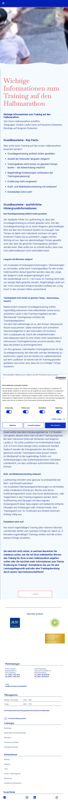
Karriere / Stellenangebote (12, 774)
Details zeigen (57, 419)
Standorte (7, 764)
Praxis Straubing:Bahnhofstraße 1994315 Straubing (10, 671)
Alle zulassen (55, 425)
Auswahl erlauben (34, 425)
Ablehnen (12, 425)
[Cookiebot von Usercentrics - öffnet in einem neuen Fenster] (57, 378)
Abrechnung (8, 778)
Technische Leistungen (11, 742)
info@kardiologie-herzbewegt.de (16, 686)
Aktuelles (7, 760)
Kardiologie (7, 728)
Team (6, 769)
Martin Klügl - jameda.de (35, 614)
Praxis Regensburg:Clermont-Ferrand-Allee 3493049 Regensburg (42, 671)
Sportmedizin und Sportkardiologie (15, 733)
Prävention (7, 738)
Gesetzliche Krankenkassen (12, 783)
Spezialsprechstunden (11, 747)
